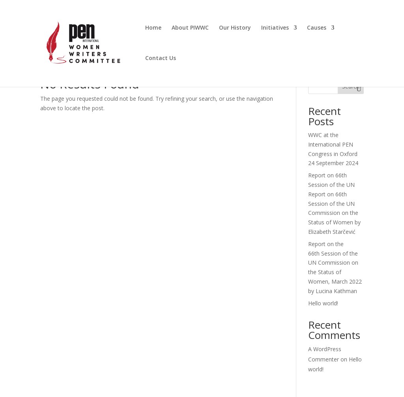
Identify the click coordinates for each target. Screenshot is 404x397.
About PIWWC (190, 28)
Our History (235, 28)
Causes (316, 28)
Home (153, 28)
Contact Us (160, 58)
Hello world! (323, 303)
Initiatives (275, 28)
